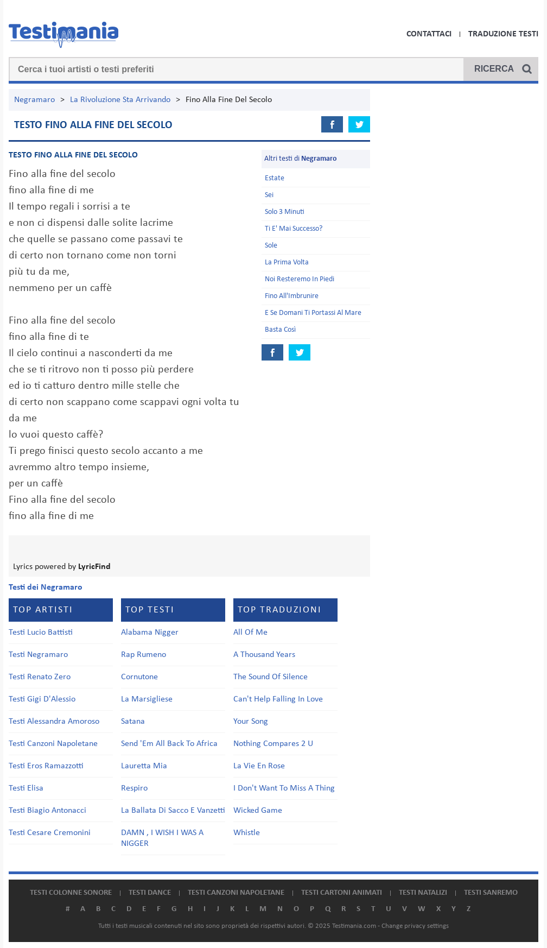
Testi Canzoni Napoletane (53, 744)
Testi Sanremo (491, 893)
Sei (269, 195)
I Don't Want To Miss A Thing (284, 788)
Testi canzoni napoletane (236, 893)
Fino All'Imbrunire (292, 296)
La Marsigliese (147, 699)
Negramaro (34, 100)
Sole (271, 246)
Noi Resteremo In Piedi (299, 279)
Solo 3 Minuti (284, 212)
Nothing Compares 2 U (273, 744)
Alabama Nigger (150, 632)
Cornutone (139, 677)
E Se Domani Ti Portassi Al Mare (313, 313)
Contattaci (428, 34)
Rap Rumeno (143, 654)
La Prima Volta (287, 262)
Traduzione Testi (503, 34)
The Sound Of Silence (270, 677)
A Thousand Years (264, 654)
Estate (274, 178)
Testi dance (150, 893)
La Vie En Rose (259, 766)
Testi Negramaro (38, 654)
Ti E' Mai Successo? (293, 229)
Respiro (134, 788)
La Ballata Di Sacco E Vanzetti (173, 810)
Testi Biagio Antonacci (47, 810)
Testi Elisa (26, 788)
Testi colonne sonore (71, 893)
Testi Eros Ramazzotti (46, 766)
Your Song (250, 721)
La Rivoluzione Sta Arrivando (120, 100)
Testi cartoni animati (341, 893)
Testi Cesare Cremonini (50, 833)
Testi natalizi (423, 893)
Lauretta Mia (144, 766)
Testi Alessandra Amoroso (54, 721)
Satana (133, 721)
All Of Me (250, 632)
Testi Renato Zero (40, 677)
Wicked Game (257, 810)
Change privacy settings (415, 926)
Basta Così (280, 330)
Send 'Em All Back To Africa (169, 744)
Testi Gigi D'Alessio (42, 699)
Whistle (246, 833)
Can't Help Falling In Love (278, 699)
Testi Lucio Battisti (41, 632)
